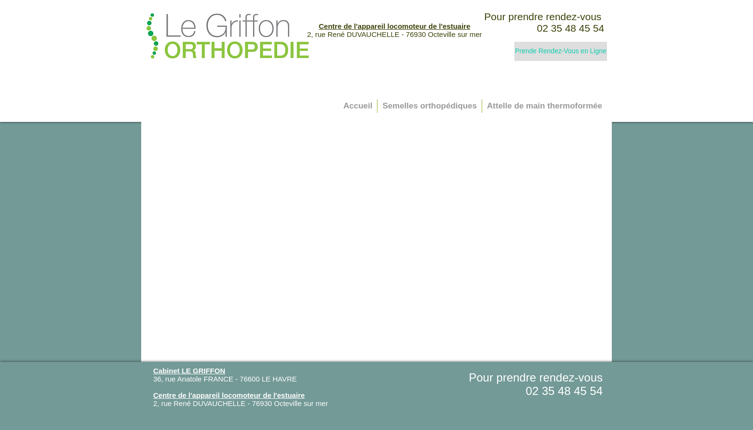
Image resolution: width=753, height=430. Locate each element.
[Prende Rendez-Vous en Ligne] (560, 51)
